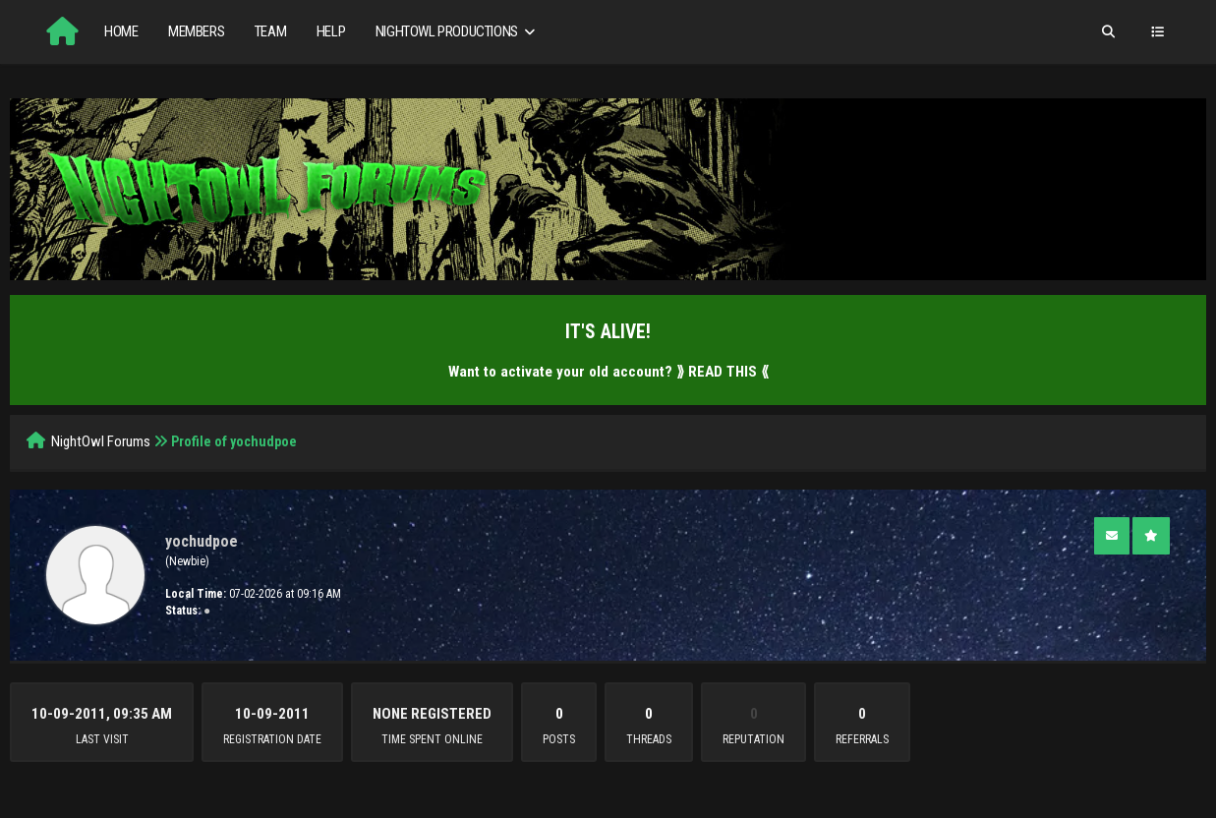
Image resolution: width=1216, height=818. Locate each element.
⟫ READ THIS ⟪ (722, 371)
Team (270, 31)
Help (331, 31)
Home (121, 31)
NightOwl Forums (100, 441)
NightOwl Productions (457, 32)
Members (196, 31)
